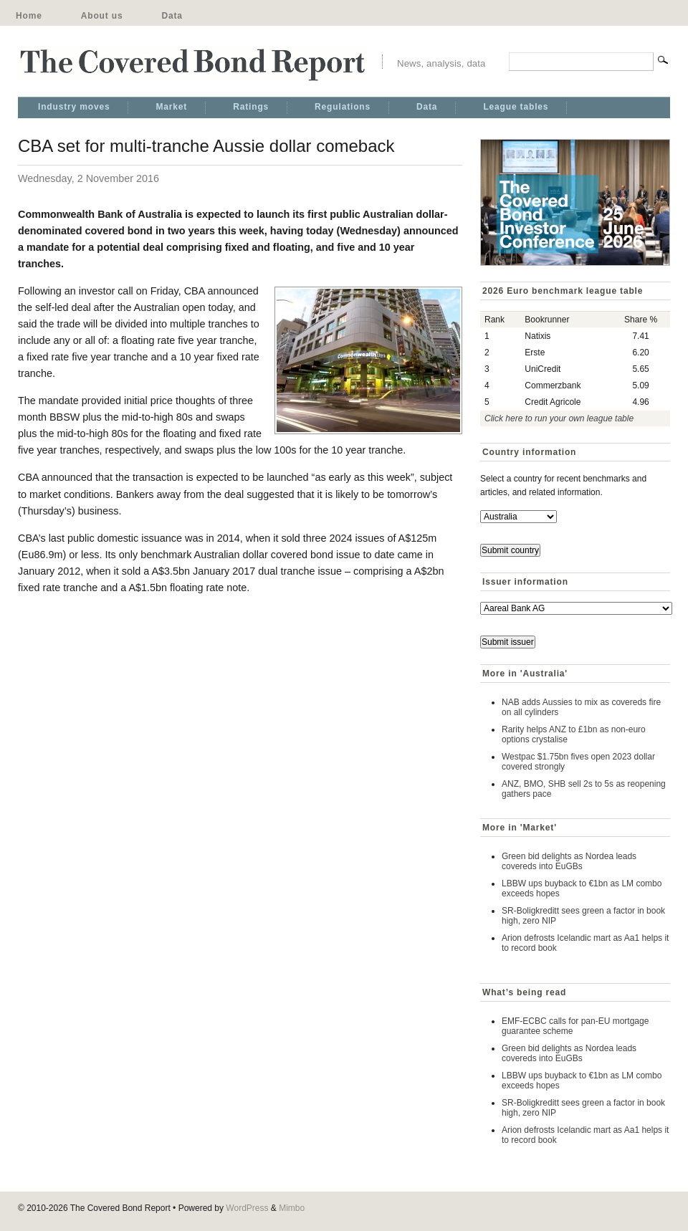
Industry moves (74, 107)
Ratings (251, 107)
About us (102, 16)
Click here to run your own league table (559, 418)
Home (29, 16)
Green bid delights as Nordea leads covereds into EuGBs (569, 861)
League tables (515, 107)
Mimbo (292, 1208)
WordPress (247, 1208)
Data (171, 16)
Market (171, 107)
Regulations (343, 107)
